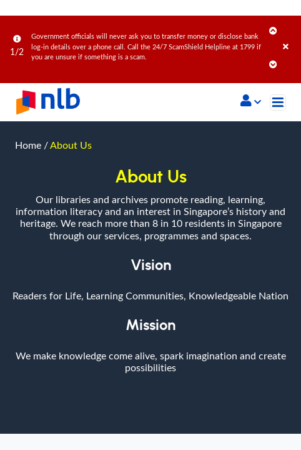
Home (28, 145)
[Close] (289, 34)
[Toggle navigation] (278, 102)
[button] (250, 101)
